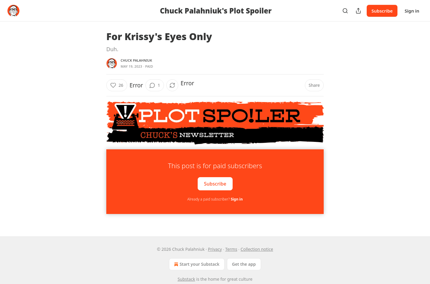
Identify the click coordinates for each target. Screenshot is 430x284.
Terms (231, 249)
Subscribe (382, 11)
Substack (186, 279)
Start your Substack (196, 264)
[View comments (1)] (154, 85)
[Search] (345, 11)
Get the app (244, 264)
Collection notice (257, 249)
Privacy (215, 249)
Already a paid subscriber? (214, 199)
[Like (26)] (116, 85)
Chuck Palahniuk (136, 60)
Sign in (412, 11)
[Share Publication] (358, 11)
